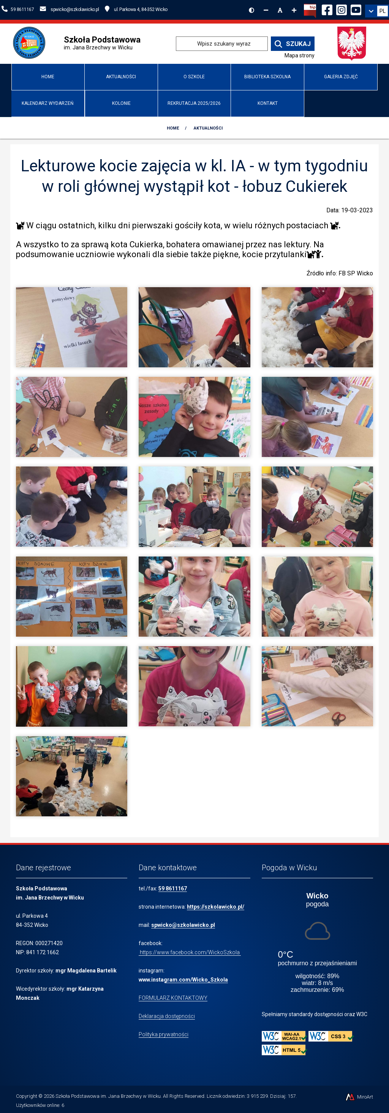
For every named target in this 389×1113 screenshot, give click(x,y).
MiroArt (359, 1097)
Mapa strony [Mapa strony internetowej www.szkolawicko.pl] (300, 55)
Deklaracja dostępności (167, 1016)
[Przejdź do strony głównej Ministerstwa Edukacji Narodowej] (352, 43)
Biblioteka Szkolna (267, 76)
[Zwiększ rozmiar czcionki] (294, 10)
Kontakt (268, 103)
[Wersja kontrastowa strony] (251, 10)
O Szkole (194, 76)
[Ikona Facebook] (327, 9)
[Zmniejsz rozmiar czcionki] (266, 10)
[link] (377, 11)
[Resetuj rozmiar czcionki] (280, 10)
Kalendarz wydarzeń (48, 103)
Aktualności (121, 76)
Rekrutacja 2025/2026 (194, 103)
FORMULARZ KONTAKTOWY (173, 998)
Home (47, 76)
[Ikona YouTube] (356, 9)
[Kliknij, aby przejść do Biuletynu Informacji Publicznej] (310, 10)
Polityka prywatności (163, 1034)
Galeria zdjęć (341, 76)
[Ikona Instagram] (341, 9)
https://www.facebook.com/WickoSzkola (190, 952)
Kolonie (121, 103)
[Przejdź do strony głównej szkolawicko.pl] (32, 43)
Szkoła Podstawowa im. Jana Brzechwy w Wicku (108, 1096)
